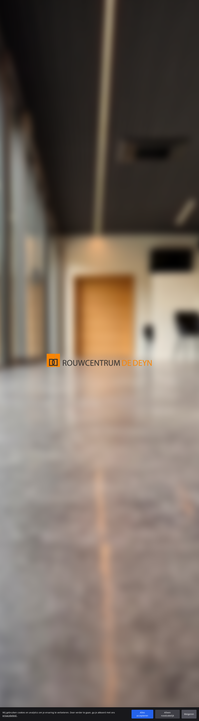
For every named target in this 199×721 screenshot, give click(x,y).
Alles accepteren (142, 714)
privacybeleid (9, 715)
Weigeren (189, 714)
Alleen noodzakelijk (167, 714)
